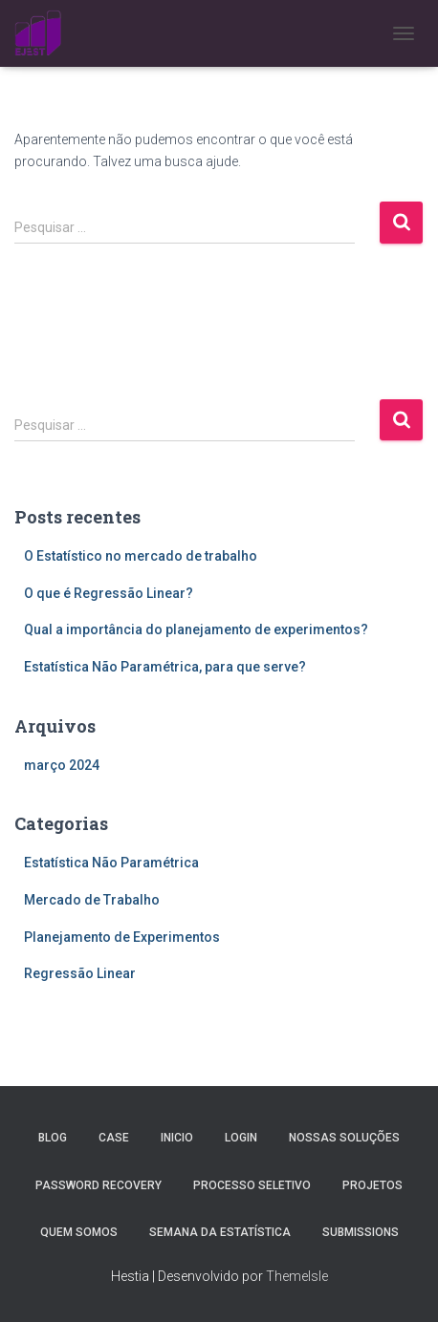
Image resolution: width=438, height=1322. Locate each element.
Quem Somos (79, 1232)
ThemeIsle (297, 1276)
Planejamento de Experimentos (122, 937)
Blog (52, 1137)
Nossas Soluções (344, 1137)
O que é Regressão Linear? (108, 593)
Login (241, 1137)
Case (114, 1137)
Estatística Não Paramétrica (111, 862)
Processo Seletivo (252, 1185)
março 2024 (61, 765)
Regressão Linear (80, 973)
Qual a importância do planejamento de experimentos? (196, 629)
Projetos (372, 1185)
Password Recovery (98, 1185)
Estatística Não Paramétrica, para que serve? (165, 666)
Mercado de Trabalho (92, 899)
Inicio (177, 1137)
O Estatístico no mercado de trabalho (140, 556)
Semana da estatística (220, 1232)
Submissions (360, 1232)
